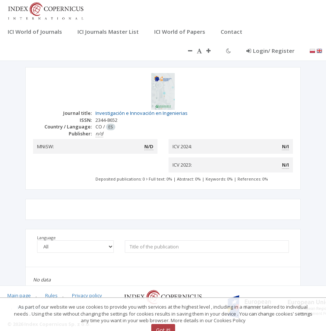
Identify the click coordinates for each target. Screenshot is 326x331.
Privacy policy (87, 295)
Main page (19, 295)
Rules (51, 295)
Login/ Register (270, 50)
